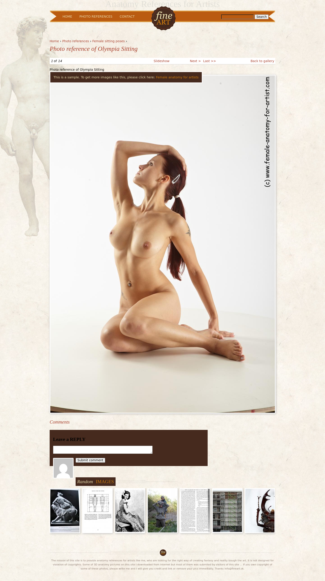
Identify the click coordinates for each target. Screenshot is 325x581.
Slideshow (161, 61)
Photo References (95, 16)
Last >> (209, 61)
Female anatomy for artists (177, 77)
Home (54, 41)
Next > (195, 61)
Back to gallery (262, 61)
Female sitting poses (108, 41)
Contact (127, 16)
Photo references (75, 41)
